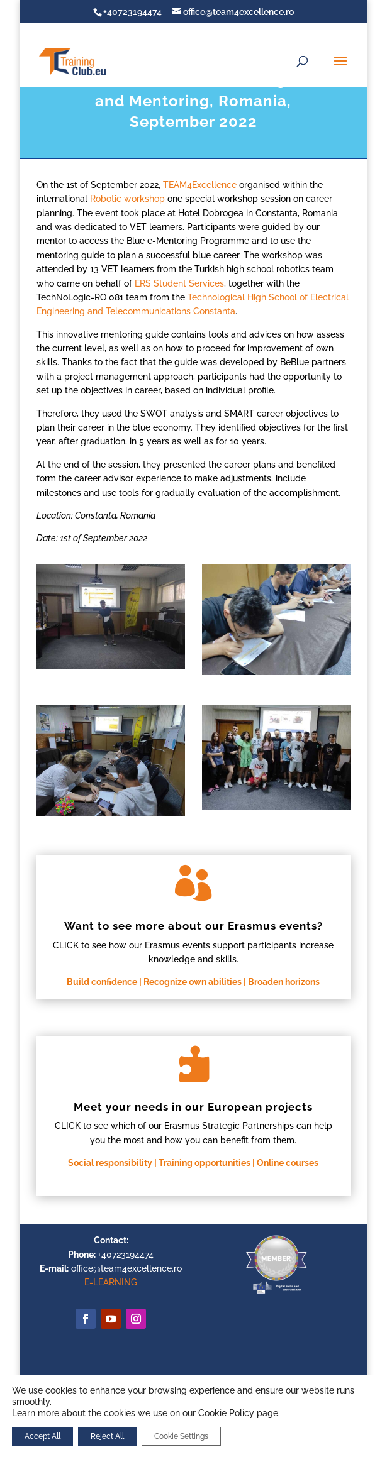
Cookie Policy (226, 1413)
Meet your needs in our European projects (193, 1107)
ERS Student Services (179, 283)
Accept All (42, 1436)
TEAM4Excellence (200, 185)
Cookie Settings (181, 1436)
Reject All (107, 1436)
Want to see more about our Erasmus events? (193, 926)
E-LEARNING (110, 1282)
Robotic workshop (128, 199)
